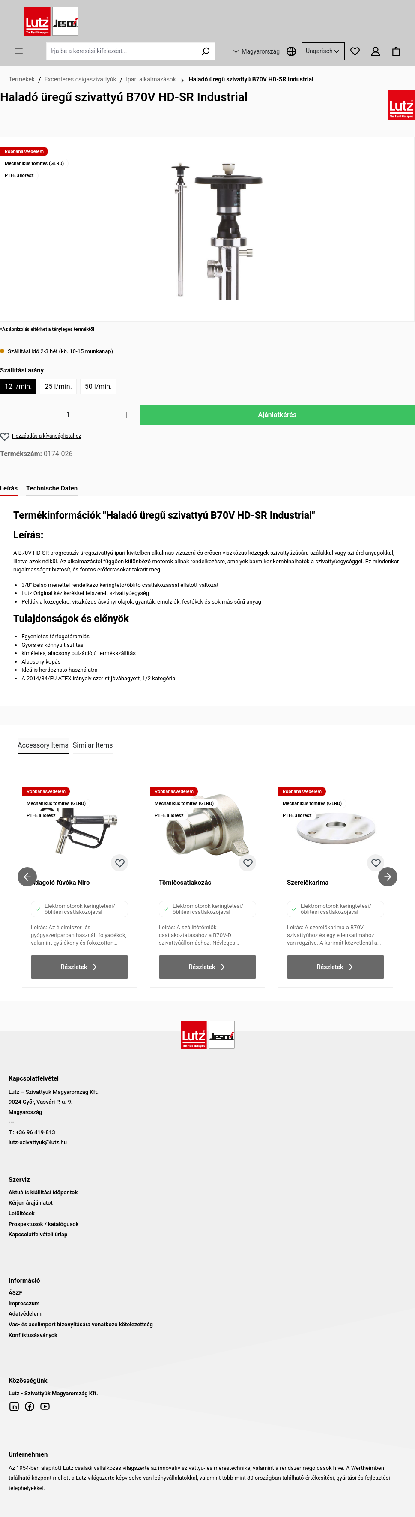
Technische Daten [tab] (52, 488)
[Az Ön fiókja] (375, 51)
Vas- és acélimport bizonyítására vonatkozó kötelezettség (81, 1324)
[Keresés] (205, 51)
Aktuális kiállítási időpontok (43, 1192)
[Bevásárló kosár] (396, 51)
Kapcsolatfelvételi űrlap (38, 1234)
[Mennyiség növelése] (127, 415)
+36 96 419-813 (34, 1132)
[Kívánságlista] (355, 51)
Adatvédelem (25, 1313)
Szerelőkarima (307, 882)
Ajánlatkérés (277, 415)
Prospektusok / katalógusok (43, 1224)
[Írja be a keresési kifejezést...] (121, 51)
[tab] (9, 488)
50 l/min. (98, 386)
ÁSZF (15, 1292)
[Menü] (19, 51)
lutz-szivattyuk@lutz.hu (38, 1142)
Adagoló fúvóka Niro (60, 882)
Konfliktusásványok (33, 1335)
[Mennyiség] (68, 415)
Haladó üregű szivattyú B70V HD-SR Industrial (251, 79)
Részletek (79, 965)
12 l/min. (18, 386)
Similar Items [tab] (93, 745)
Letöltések (22, 1213)
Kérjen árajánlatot (31, 1202)
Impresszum (24, 1303)
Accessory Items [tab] (43, 745)
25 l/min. (58, 386)
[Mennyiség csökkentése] (9, 415)
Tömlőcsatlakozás (185, 882)
